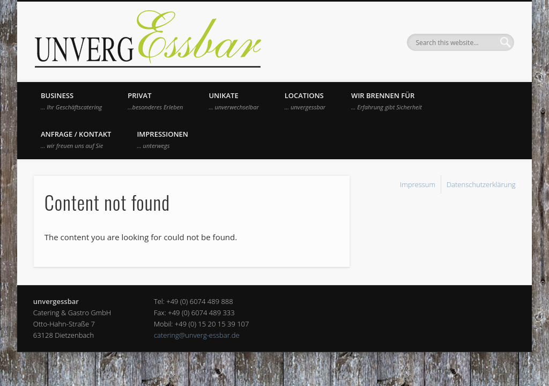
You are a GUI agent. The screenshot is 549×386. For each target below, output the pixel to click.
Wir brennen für (386, 101)
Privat (155, 101)
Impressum (417, 184)
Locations (305, 101)
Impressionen (162, 139)
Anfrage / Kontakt (76, 139)
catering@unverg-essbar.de (197, 335)
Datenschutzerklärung (481, 184)
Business (71, 101)
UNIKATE (233, 101)
